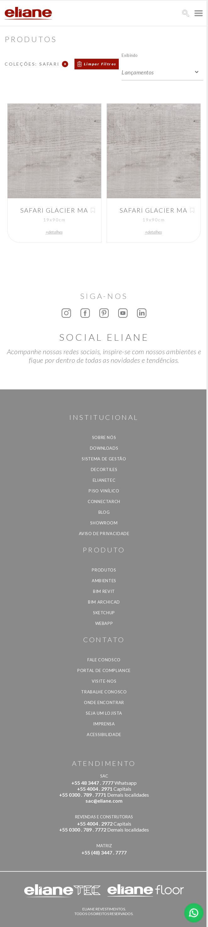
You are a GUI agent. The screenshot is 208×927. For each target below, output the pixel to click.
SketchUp (104, 612)
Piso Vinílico (104, 490)
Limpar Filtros (100, 64)
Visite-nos (104, 681)
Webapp (104, 623)
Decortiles (104, 469)
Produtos (104, 569)
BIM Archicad (104, 601)
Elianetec (104, 480)
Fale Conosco (104, 659)
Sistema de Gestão (104, 458)
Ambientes (104, 580)
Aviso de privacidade (104, 533)
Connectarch (104, 501)
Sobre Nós (104, 437)
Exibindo (130, 55)
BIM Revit (104, 591)
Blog (104, 512)
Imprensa (104, 723)
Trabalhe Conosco (104, 691)
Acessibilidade (104, 734)
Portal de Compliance (104, 670)
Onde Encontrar (104, 702)
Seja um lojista (104, 713)
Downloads (104, 448)
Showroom (104, 522)
